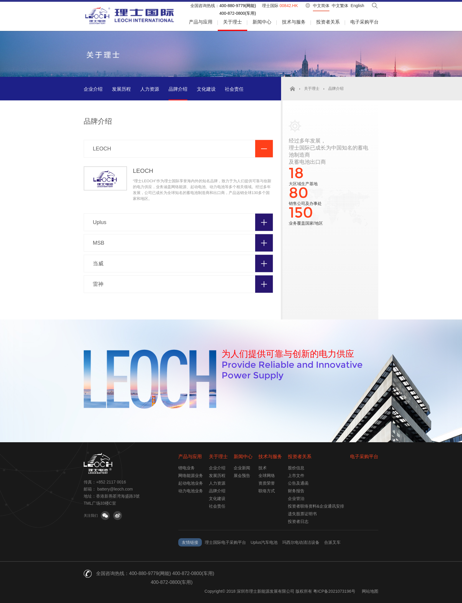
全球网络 (266, 475)
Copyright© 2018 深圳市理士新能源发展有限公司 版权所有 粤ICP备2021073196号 (279, 591)
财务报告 (296, 490)
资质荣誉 (266, 483)
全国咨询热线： (204, 5)
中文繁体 (340, 5)
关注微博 (117, 515)
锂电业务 (186, 467)
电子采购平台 (364, 21)
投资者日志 (298, 521)
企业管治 (296, 498)
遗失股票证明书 (302, 513)
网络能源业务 (190, 475)
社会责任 (234, 89)
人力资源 (149, 89)
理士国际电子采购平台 (225, 542)
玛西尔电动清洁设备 (300, 542)
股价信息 (296, 467)
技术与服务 (294, 21)
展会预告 (242, 475)
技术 (262, 467)
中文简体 (321, 5)
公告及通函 (298, 483)
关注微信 (105, 515)
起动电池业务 (190, 483)
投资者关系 (328, 21)
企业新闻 (242, 467)
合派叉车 (332, 542)
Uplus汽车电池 (264, 542)
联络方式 (266, 490)
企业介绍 (93, 89)
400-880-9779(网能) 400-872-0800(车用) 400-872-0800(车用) (171, 578)
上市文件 (296, 475)
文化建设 (206, 89)
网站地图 (370, 591)
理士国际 (280, 5)
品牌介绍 (178, 89)
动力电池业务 (190, 490)
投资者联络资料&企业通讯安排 (316, 506)
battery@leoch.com (115, 489)
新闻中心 (262, 21)
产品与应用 (200, 21)
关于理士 (232, 21)
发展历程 (121, 89)
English (357, 5)
